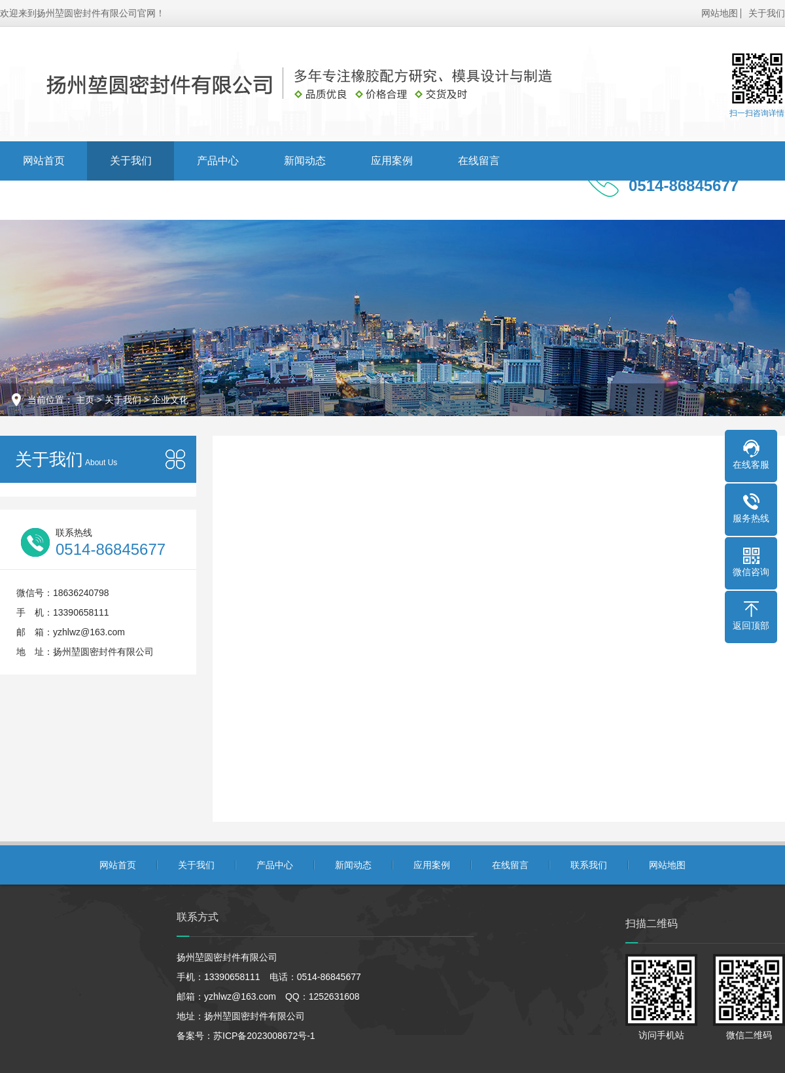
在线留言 (479, 160)
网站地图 (719, 13)
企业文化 (170, 400)
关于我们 (766, 13)
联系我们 (44, 199)
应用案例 (392, 160)
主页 (85, 400)
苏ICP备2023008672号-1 (264, 1035)
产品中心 (218, 160)
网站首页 (44, 160)
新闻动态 (305, 160)
